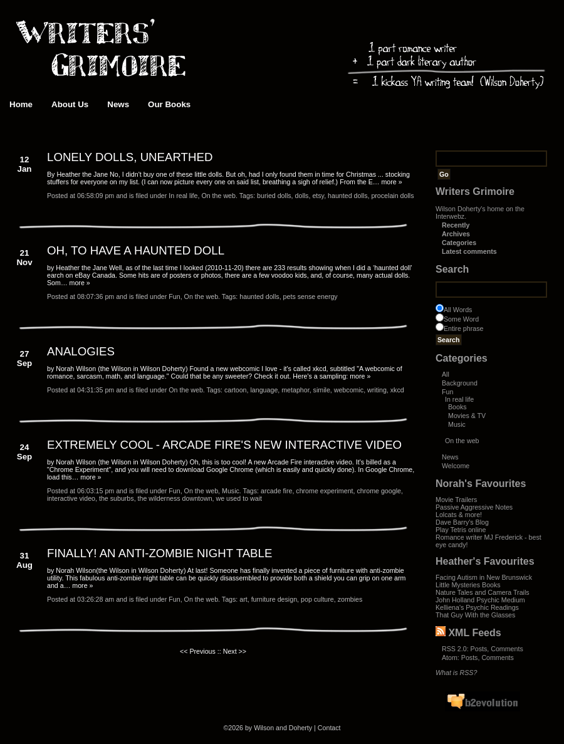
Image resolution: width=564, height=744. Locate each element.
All (445, 374)
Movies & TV (467, 415)
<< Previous (198, 651)
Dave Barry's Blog (462, 522)
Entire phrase (463, 328)
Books (457, 407)
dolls (302, 195)
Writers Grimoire (475, 191)
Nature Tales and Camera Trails (483, 592)
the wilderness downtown (175, 498)
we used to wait (239, 498)
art (243, 599)
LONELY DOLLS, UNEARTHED (129, 157)
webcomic (348, 390)
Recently (455, 225)
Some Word (461, 319)
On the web (462, 440)
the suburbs (116, 498)
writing (377, 390)
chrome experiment (324, 491)
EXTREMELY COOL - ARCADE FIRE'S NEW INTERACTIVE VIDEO (224, 444)
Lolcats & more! (459, 514)
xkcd (397, 390)
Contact (329, 727)
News (118, 104)
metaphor (295, 390)
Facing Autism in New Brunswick (484, 577)
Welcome (455, 465)
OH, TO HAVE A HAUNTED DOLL (135, 250)
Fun (447, 392)
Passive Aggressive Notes (474, 507)
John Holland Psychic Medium (480, 600)
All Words (458, 309)
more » (391, 182)
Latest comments (469, 251)
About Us (69, 104)
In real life (459, 399)
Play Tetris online (461, 529)
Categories (459, 242)
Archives (456, 234)
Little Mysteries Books (468, 585)
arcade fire (276, 491)
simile (321, 390)
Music (457, 424)
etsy (318, 195)
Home (21, 104)
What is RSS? (456, 672)
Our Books (169, 104)
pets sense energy (310, 296)
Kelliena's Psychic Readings (477, 607)
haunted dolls (347, 195)
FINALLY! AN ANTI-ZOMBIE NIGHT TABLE (159, 553)
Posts (479, 648)
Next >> (234, 651)
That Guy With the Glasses (475, 615)
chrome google (379, 491)
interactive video (71, 498)
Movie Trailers (456, 499)
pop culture (317, 599)
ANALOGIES (81, 351)
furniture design (274, 599)
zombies (350, 599)
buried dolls (274, 195)
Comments (507, 648)
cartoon (235, 390)
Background (460, 383)
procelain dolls (392, 195)
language (264, 390)
